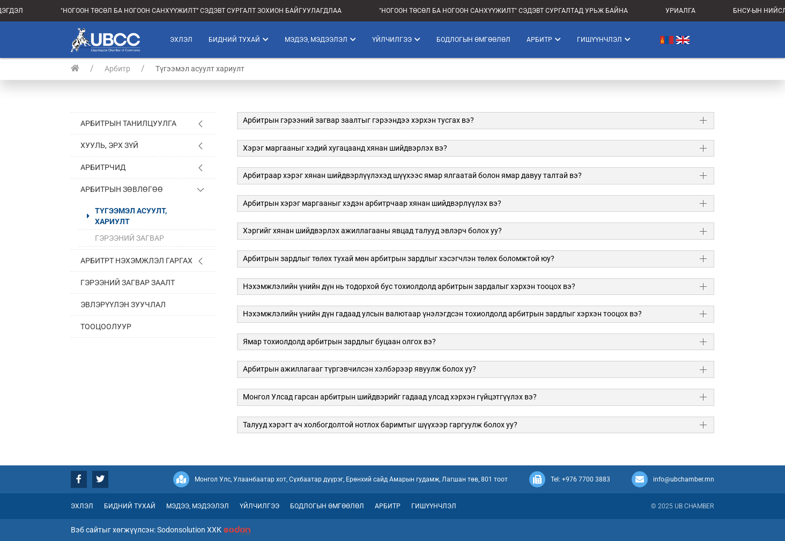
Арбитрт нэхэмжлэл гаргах (136, 260)
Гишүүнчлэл (604, 39)
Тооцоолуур (105, 326)
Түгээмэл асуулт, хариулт (131, 216)
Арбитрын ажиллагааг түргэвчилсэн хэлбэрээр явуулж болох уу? (359, 369)
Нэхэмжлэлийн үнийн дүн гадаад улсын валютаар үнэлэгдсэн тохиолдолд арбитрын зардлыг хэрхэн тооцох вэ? (442, 313)
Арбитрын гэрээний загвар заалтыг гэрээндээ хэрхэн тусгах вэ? (358, 120)
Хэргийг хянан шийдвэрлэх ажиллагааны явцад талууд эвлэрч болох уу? (372, 230)
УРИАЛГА (693, 10)
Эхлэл (181, 39)
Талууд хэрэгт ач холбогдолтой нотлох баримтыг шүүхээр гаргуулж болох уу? (380, 424)
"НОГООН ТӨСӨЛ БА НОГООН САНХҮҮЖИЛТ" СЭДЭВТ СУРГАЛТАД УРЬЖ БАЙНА (516, 10)
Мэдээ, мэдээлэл (320, 39)
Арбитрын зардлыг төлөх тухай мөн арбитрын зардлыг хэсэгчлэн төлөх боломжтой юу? (398, 258)
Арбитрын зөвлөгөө (121, 189)
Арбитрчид (103, 167)
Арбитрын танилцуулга (128, 123)
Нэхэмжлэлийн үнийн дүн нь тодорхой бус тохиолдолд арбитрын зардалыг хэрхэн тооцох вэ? (409, 286)
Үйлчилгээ (396, 39)
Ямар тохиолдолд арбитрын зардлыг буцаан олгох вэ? (339, 341)
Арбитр (544, 39)
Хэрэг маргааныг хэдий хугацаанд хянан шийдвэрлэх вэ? (345, 148)
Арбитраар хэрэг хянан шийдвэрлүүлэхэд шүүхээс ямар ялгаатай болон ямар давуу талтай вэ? (412, 175)
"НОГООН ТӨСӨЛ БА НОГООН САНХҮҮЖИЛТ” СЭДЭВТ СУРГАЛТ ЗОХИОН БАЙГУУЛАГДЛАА (213, 10)
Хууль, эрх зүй (109, 145)
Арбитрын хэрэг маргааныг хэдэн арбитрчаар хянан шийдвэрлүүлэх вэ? (372, 203)
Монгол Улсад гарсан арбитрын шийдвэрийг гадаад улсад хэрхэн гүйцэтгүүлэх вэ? (390, 396)
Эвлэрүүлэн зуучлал (123, 304)
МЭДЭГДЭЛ (18, 10)
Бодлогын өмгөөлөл (473, 39)
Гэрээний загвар (129, 238)
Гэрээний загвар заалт (127, 282)
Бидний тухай (239, 39)
